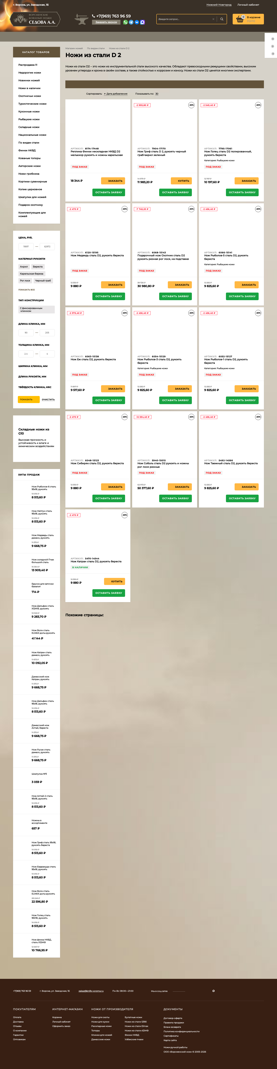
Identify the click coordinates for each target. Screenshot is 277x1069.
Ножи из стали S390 (136, 1021)
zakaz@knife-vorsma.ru (91, 991)
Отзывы (17, 1026)
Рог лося (25, 280)
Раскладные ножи (101, 1026)
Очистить (48, 399)
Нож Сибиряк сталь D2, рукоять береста (97, 463)
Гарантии (18, 1035)
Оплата (17, 1017)
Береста (38, 266)
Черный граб (43, 280)
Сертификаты (171, 1036)
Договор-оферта (173, 1018)
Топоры (95, 1030)
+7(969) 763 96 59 (113, 16)
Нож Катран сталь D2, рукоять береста (96, 561)
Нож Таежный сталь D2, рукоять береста (231, 463)
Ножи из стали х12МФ (137, 1030)
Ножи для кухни (100, 1021)
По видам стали (96, 48)
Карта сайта (170, 1040)
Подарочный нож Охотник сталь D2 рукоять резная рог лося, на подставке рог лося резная (163, 259)
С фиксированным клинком (31, 309)
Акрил (24, 266)
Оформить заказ (61, 1026)
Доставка (18, 1021)
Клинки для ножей (101, 1035)
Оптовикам (19, 1039)
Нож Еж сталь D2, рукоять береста (93, 359)
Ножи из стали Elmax (136, 1026)
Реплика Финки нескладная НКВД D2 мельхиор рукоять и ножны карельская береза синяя (97, 155)
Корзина (57, 1017)
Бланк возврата (172, 1027)
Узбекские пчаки (134, 1039)
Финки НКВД (132, 1035)
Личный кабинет (61, 1021)
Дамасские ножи (100, 1039)
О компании (19, 1030)
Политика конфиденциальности (181, 1031)
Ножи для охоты (100, 1017)
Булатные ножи (133, 1017)
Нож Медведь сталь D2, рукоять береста (97, 255)
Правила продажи (174, 1022)
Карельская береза (31, 273)
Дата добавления (115, 93)
